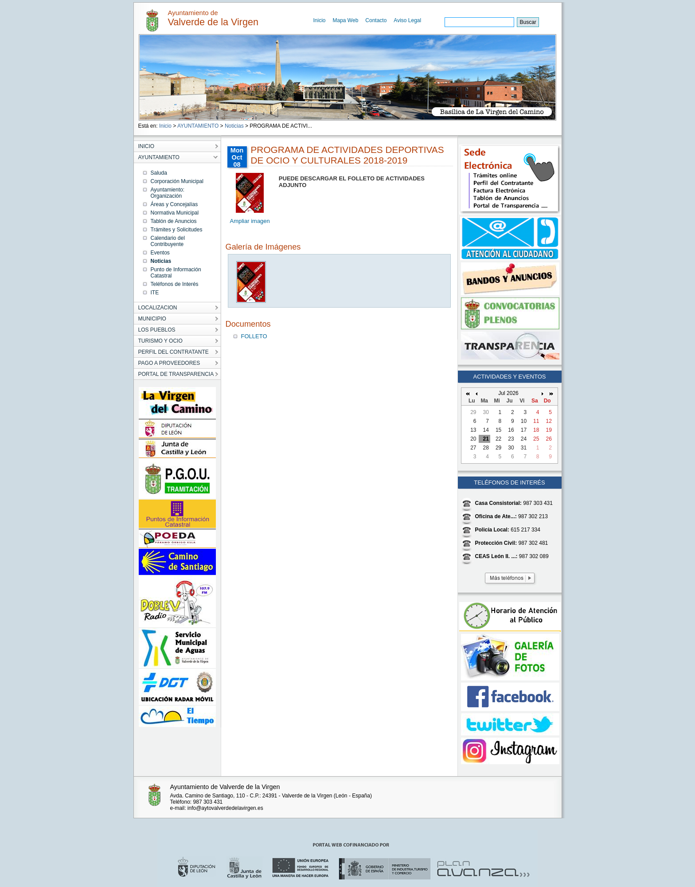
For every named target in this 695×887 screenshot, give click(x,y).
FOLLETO (254, 336)
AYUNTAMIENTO (198, 126)
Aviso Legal (407, 20)
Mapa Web (346, 20)
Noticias (234, 126)
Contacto (376, 20)
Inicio (319, 20)
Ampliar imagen (250, 221)
